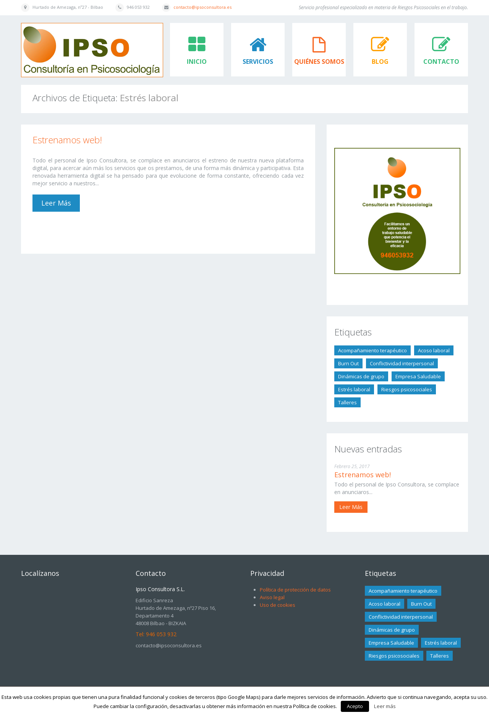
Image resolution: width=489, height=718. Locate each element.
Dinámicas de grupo (361, 376)
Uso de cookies (277, 604)
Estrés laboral (354, 389)
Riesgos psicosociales (406, 389)
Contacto (441, 61)
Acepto (355, 706)
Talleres (347, 402)
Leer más (56, 202)
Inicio (197, 61)
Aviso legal (272, 597)
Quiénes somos (319, 61)
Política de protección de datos (295, 589)
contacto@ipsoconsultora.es (202, 7)
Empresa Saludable (418, 376)
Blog (380, 61)
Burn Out (348, 363)
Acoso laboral (434, 350)
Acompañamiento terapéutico (372, 350)
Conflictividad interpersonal (402, 363)
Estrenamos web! (67, 139)
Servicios (258, 61)
